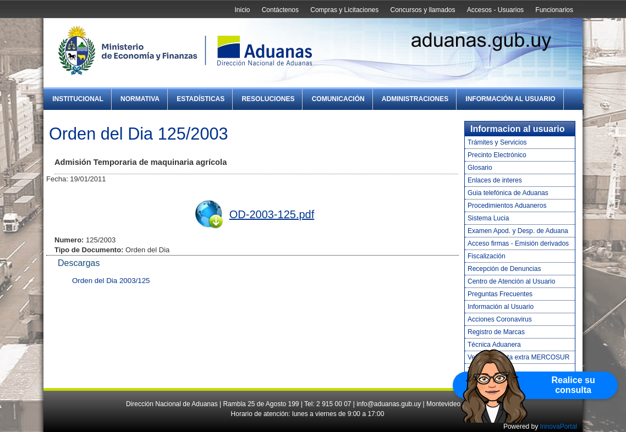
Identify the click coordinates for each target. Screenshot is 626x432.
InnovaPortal (558, 426)
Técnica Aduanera (494, 344)
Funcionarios (554, 10)
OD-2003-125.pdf (272, 214)
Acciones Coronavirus (500, 319)
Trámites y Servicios (497, 142)
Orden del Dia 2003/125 (111, 280)
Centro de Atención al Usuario (511, 281)
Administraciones (415, 99)
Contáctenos (280, 10)
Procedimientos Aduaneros (507, 205)
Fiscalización (487, 256)
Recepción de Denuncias (504, 269)
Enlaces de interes (495, 180)
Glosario (480, 167)
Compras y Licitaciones (344, 10)
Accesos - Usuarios (495, 10)
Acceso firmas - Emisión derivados (518, 243)
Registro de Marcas (496, 332)
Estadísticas (200, 99)
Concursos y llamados (422, 10)
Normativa (140, 99)
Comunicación (338, 99)
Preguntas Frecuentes (500, 294)
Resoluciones (267, 99)
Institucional (77, 99)
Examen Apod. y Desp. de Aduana (518, 231)
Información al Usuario (510, 99)
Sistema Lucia (488, 218)
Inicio (242, 10)
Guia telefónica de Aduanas (508, 193)
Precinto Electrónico (497, 155)
